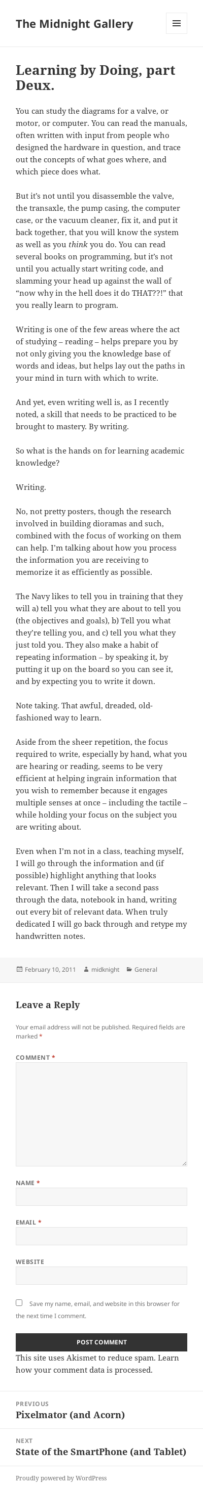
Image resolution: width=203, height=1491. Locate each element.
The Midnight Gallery (74, 23)
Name (28, 1183)
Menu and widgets (176, 33)
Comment (35, 1057)
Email (29, 1222)
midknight (105, 969)
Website (30, 1261)
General (145, 969)
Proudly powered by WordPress (61, 1478)
